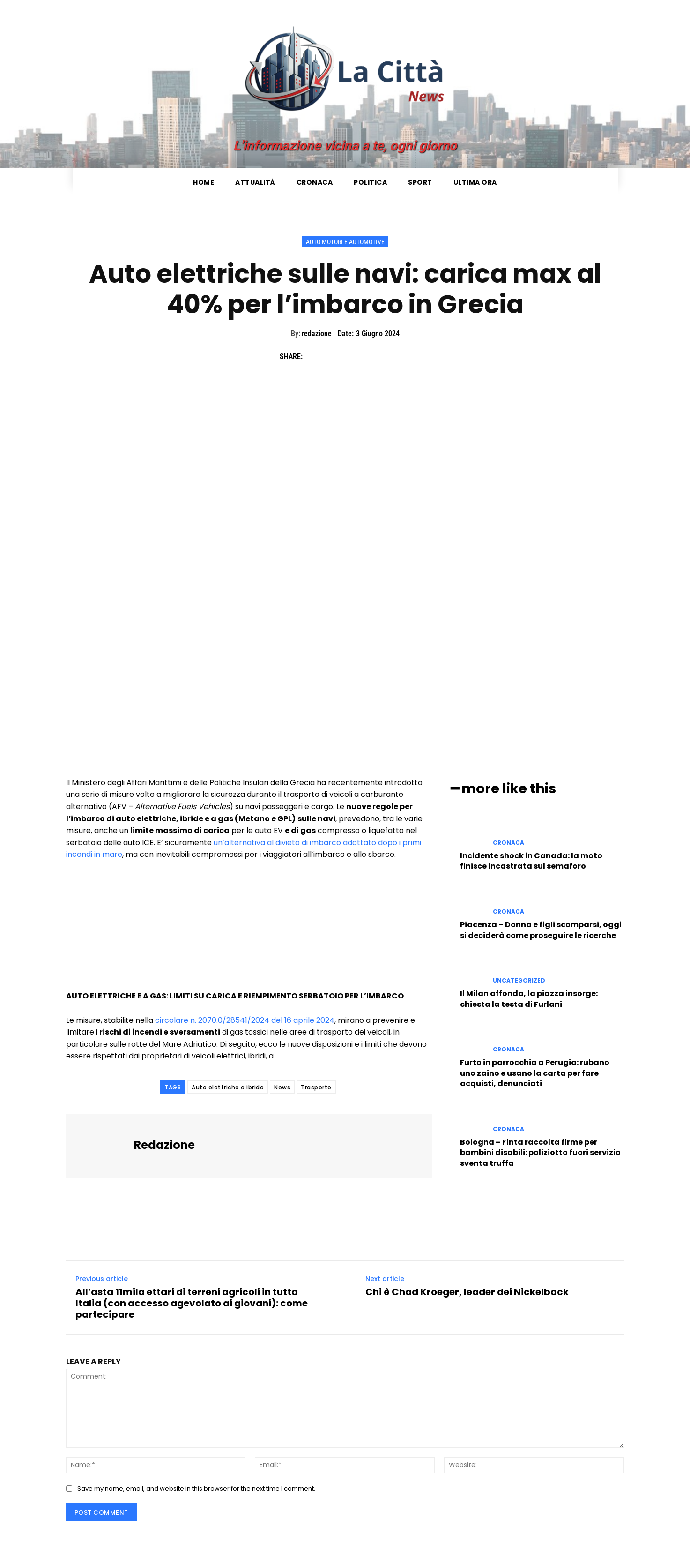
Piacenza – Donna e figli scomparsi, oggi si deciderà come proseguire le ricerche (541, 928)
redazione (317, 333)
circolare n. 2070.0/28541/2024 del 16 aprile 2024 (244, 1020)
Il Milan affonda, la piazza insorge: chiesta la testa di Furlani (529, 997)
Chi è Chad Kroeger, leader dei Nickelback (467, 1292)
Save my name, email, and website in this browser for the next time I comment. (196, 1488)
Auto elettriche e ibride (228, 1087)
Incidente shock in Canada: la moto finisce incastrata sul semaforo (531, 859)
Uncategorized (519, 979)
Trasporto (316, 1087)
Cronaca (508, 841)
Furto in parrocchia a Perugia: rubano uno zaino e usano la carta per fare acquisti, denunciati (534, 1072)
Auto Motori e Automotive (345, 241)
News (282, 1087)
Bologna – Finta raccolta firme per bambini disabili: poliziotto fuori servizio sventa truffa (540, 1151)
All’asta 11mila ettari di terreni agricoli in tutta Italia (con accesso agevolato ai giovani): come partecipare (191, 1303)
